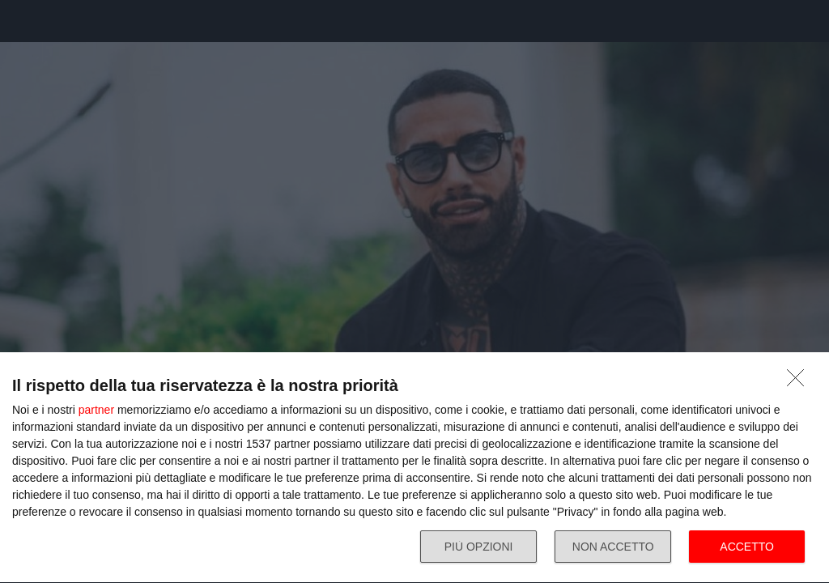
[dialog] (414, 468)
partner (96, 409)
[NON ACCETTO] (800, 382)
